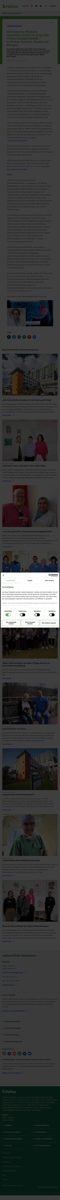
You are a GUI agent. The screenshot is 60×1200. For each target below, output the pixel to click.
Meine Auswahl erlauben (30, 623)
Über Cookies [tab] (49, 580)
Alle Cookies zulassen (49, 623)
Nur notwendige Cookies (11, 623)
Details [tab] (30, 580)
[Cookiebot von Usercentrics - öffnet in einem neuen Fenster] (50, 575)
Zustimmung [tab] (10, 580)
